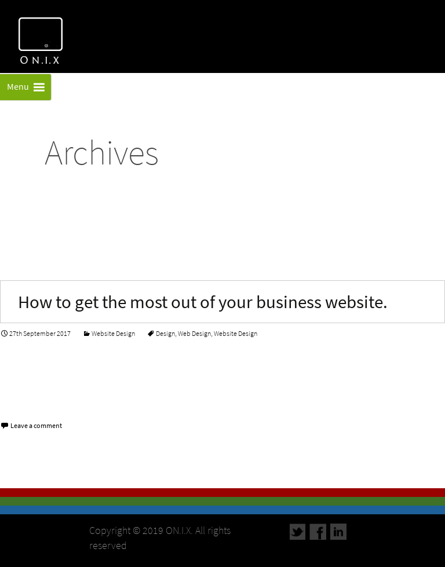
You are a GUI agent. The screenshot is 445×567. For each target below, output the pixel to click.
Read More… (28, 397)
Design (165, 333)
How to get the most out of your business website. (203, 302)
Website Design (113, 333)
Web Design (194, 333)
